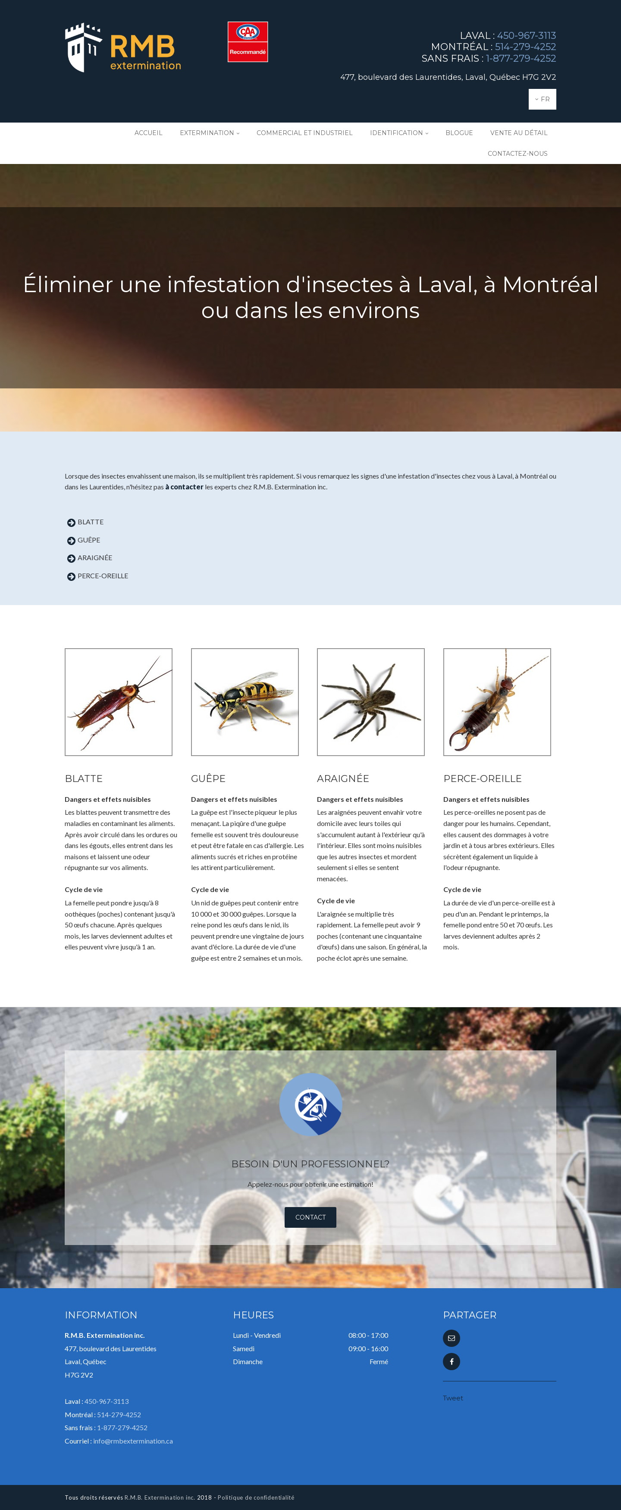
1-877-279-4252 (521, 58)
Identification (396, 133)
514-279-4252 (525, 47)
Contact (310, 1217)
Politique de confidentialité (256, 1497)
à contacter (184, 486)
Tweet (453, 1398)
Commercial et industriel (305, 133)
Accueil (149, 133)
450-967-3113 (526, 35)
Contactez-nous (518, 154)
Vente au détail (519, 133)
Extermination (207, 133)
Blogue (459, 133)
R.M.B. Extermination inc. (160, 1497)
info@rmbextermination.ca (133, 1441)
